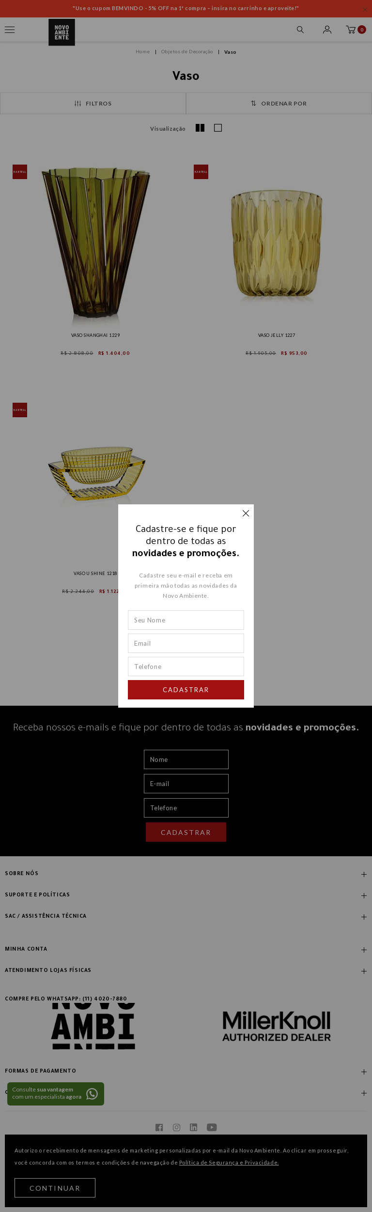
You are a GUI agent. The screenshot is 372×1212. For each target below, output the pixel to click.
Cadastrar (186, 690)
